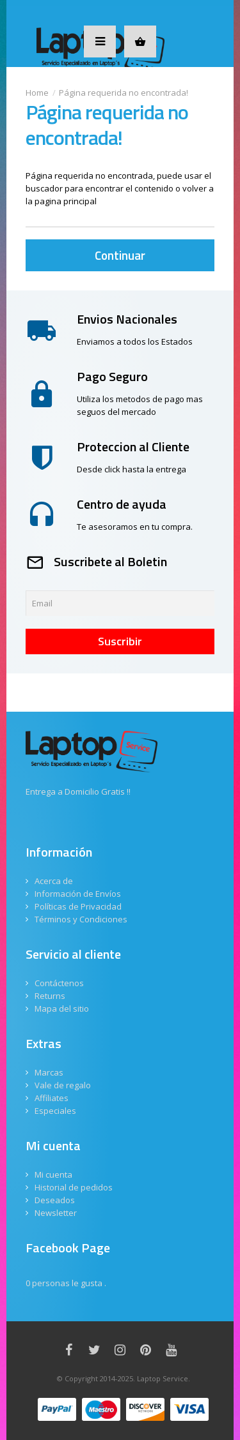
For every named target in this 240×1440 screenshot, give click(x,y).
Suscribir (120, 641)
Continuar (120, 255)
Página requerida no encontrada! (123, 92)
